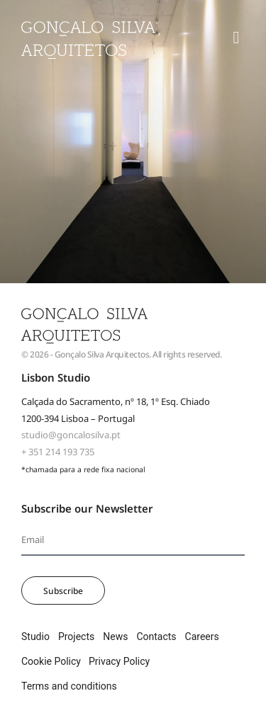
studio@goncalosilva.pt (71, 434)
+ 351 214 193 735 (57, 451)
